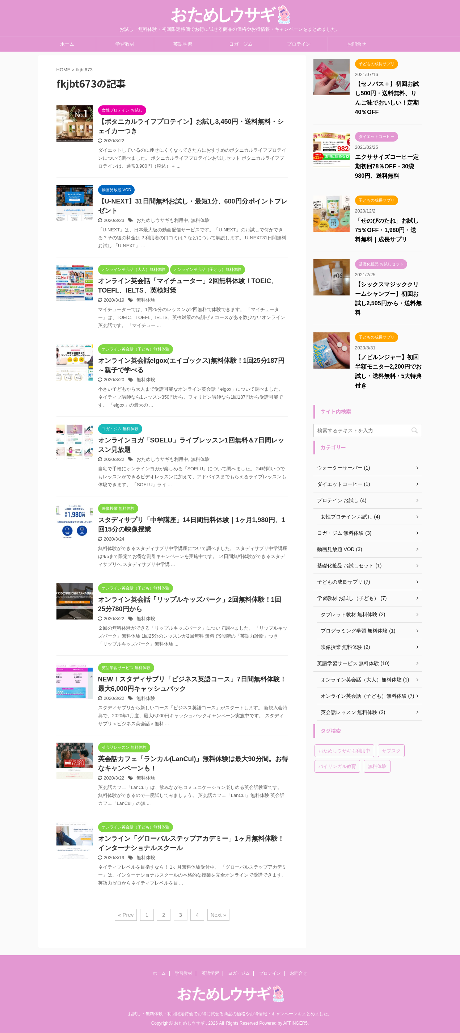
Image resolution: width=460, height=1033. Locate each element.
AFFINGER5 (295, 1023)
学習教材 (124, 44)
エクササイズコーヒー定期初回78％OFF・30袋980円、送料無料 (387, 166)
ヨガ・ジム (241, 44)
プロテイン (299, 44)
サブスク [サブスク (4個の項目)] (391, 750)
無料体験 (200, 220)
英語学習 (182, 44)
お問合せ (356, 44)
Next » (218, 915)
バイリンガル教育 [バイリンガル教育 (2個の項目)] (337, 766)
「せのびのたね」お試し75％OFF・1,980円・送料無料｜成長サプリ (387, 230)
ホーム (67, 44)
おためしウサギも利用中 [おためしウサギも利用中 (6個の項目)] (344, 750)
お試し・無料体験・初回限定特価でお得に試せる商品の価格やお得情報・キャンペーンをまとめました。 (230, 1013)
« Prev (126, 915)
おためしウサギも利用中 (162, 220)
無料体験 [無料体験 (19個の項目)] (377, 766)
